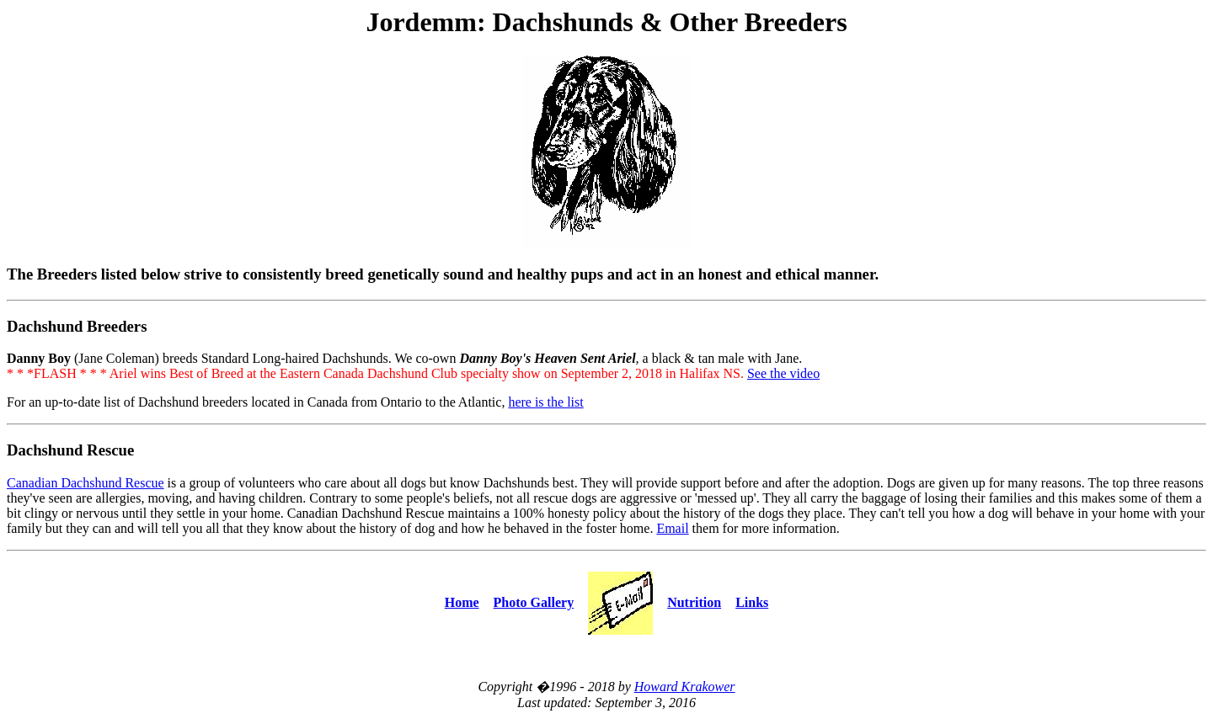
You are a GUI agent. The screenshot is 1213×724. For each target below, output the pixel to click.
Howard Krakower (684, 686)
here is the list (545, 402)
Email (672, 528)
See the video (783, 373)
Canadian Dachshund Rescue (85, 483)
